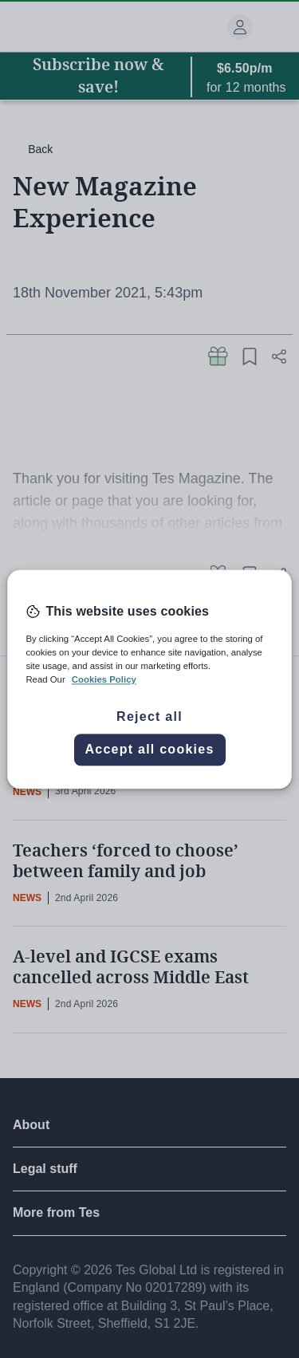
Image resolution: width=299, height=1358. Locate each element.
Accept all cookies (149, 749)
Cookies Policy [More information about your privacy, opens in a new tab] (104, 679)
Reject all (149, 716)
